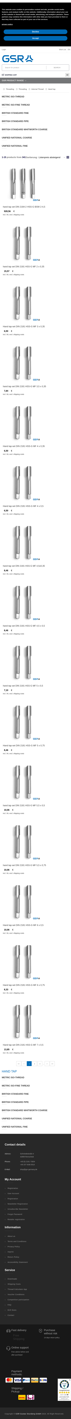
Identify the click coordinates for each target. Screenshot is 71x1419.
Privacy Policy (14, 1247)
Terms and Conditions (17, 1241)
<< (19, 1064)
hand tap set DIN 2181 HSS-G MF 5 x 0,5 (23, 686)
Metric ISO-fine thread (16, 105)
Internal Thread (37, 89)
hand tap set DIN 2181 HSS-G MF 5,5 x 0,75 (24, 865)
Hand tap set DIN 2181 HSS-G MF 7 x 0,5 (23, 1045)
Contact (11, 1315)
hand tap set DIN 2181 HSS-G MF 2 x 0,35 (23, 266)
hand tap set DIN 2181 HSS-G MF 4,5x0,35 (24, 566)
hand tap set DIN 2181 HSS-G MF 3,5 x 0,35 (24, 386)
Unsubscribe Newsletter (18, 1209)
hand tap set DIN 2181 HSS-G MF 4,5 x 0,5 (24, 626)
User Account (13, 1193)
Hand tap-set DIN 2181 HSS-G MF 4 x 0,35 (24, 446)
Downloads (12, 1279)
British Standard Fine (15, 113)
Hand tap (51, 89)
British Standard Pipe (15, 121)
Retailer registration (16, 1219)
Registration (13, 1188)
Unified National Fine (15, 146)
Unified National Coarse (17, 138)
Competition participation (18, 1300)
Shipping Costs (14, 1284)
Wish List (62, 49)
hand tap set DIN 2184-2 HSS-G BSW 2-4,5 (24, 207)
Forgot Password (15, 1214)
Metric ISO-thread (13, 96)
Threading (10, 89)
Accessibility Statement (18, 1262)
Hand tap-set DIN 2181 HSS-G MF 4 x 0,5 (23, 506)
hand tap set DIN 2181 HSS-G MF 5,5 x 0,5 (24, 805)
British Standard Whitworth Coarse (24, 129)
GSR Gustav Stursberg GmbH (28, 1414)
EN (69, 49)
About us (11, 1236)
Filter (7, 85)
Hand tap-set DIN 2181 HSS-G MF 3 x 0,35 (24, 326)
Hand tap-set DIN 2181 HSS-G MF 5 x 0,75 (24, 745)
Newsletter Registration (18, 1204)
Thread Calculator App (17, 1289)
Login (4, 49)
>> (52, 1064)
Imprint (11, 1252)
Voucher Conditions (16, 1294)
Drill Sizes (12, 1310)
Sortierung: (32, 157)
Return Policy (13, 1257)
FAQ (9, 1305)
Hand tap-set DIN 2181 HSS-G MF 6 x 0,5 (23, 925)
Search (57, 67)
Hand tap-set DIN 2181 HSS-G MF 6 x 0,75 (24, 985)
